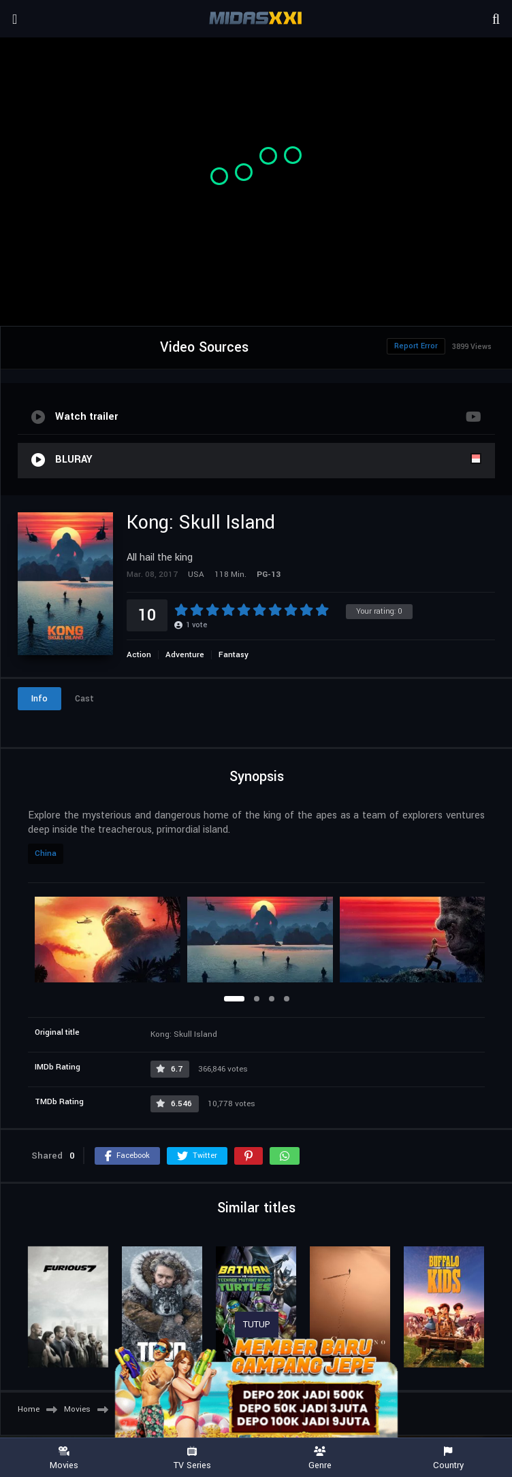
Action (139, 654)
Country (448, 1458)
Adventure (184, 654)
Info (39, 699)
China (46, 853)
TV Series (192, 1458)
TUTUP (256, 1324)
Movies (64, 1458)
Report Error (416, 346)
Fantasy (234, 654)
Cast (84, 699)
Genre (320, 1458)
